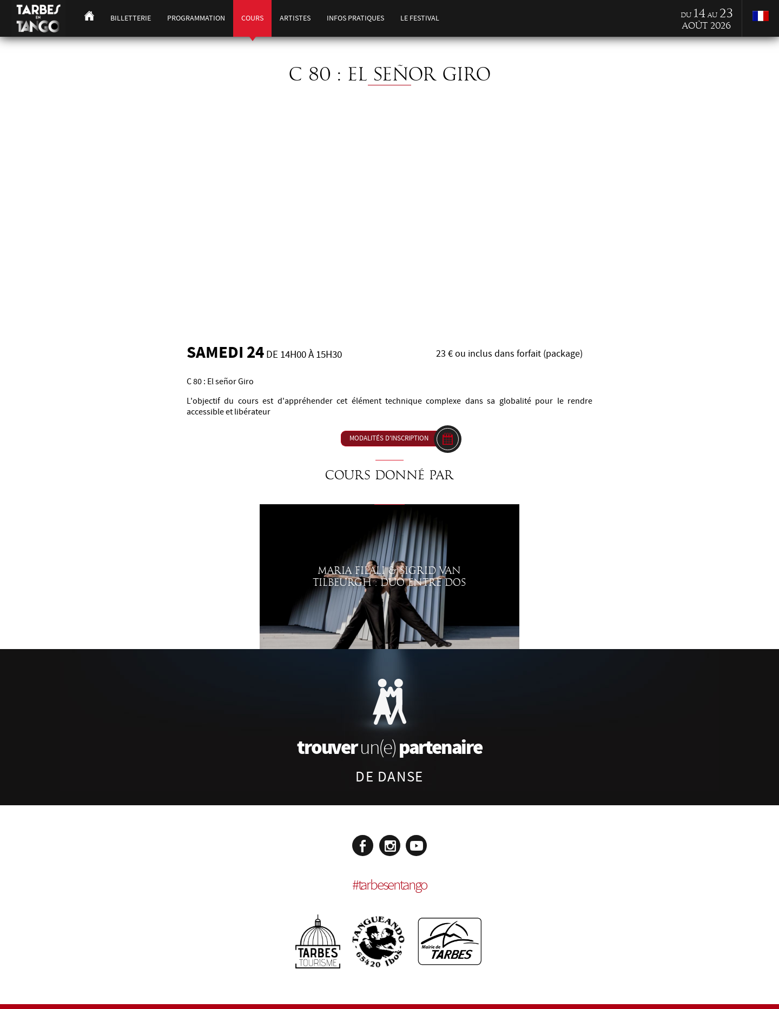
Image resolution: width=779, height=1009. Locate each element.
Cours (252, 18)
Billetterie (130, 18)
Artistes (295, 18)
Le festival (419, 18)
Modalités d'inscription (388, 438)
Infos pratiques (355, 18)
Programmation (196, 18)
